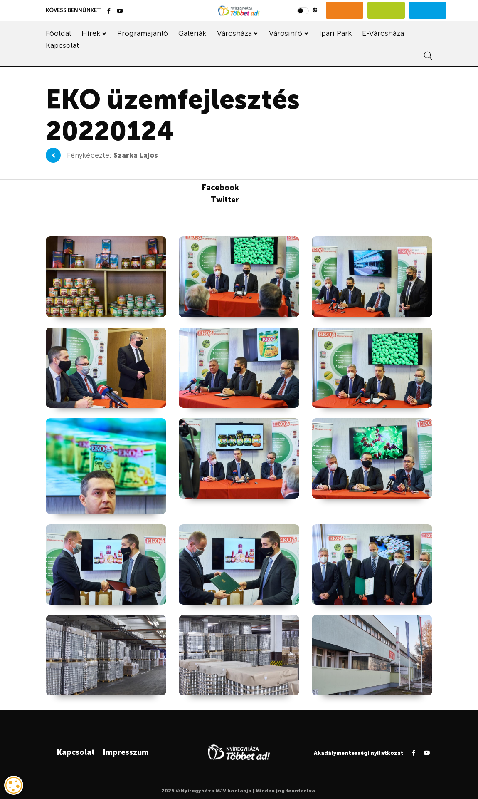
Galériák (192, 33)
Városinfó (285, 33)
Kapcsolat (62, 45)
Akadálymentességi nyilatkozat (359, 753)
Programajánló (142, 33)
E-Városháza (383, 33)
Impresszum (126, 752)
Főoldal (58, 33)
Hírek (90, 33)
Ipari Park (335, 33)
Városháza (234, 33)
